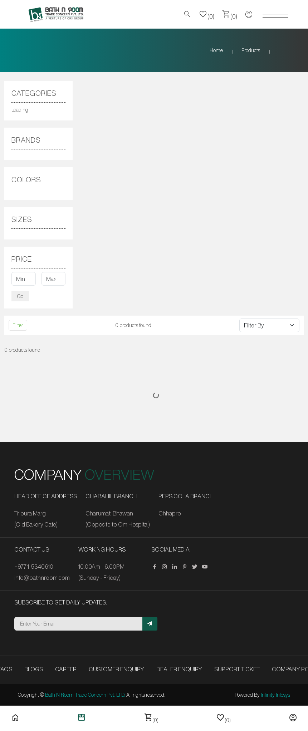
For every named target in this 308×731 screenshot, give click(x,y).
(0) (207, 14)
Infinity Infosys (275, 694)
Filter (18, 325)
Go (20, 296)
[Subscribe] (149, 624)
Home (216, 50)
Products (250, 50)
